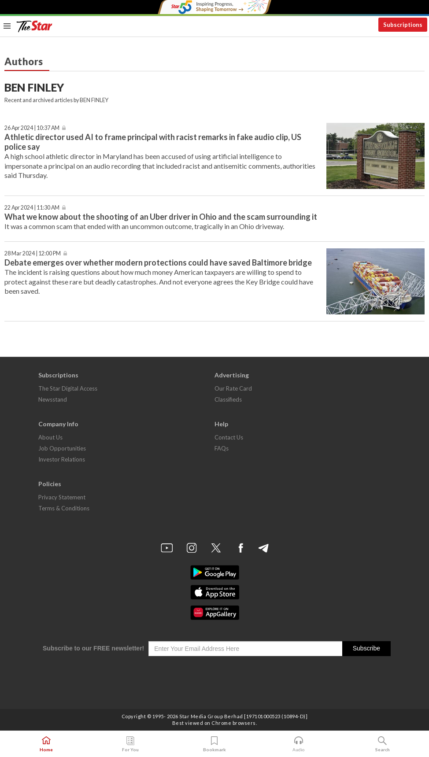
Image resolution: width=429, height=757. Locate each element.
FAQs (221, 448)
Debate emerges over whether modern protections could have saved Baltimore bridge (158, 262)
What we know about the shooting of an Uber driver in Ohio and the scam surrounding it (160, 217)
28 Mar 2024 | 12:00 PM (32, 253)
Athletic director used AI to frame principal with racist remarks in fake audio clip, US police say (152, 141)
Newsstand (52, 399)
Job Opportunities (62, 448)
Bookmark (214, 744)
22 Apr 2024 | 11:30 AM (31, 207)
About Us (50, 437)
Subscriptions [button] (402, 24)
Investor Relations (61, 459)
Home (46, 744)
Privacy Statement (61, 497)
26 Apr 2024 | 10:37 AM (31, 128)
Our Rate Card (233, 388)
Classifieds (228, 399)
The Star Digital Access (67, 388)
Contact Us (228, 437)
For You (130, 744)
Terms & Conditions (63, 508)
